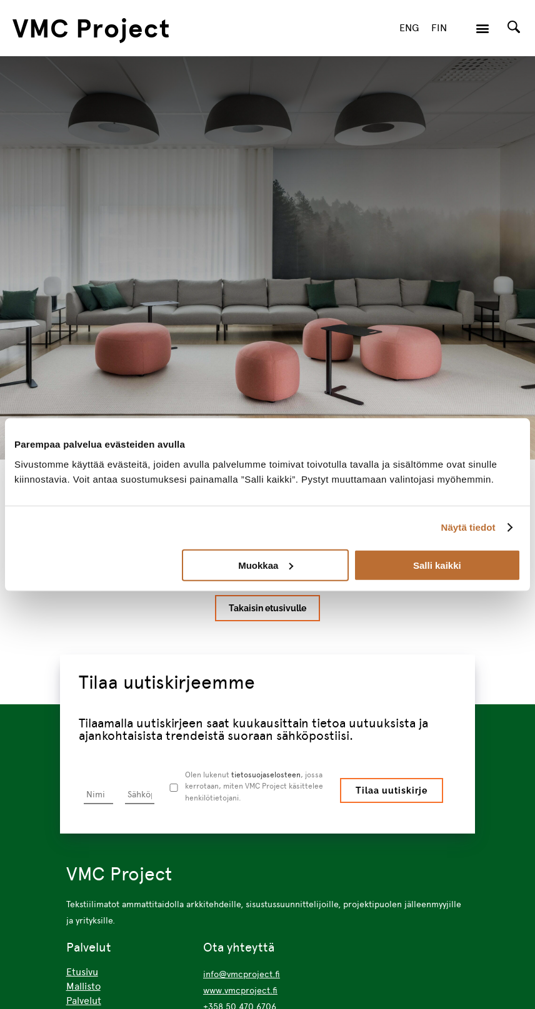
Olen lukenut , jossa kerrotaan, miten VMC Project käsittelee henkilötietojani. (253, 786)
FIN (439, 28)
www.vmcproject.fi (240, 990)
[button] (482, 28)
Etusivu (82, 972)
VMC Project (91, 28)
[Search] (513, 27)
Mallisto (83, 986)
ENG (409, 28)
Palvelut (83, 1001)
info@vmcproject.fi (241, 974)
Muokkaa (265, 564)
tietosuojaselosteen (265, 774)
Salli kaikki (437, 564)
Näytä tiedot (468, 527)
